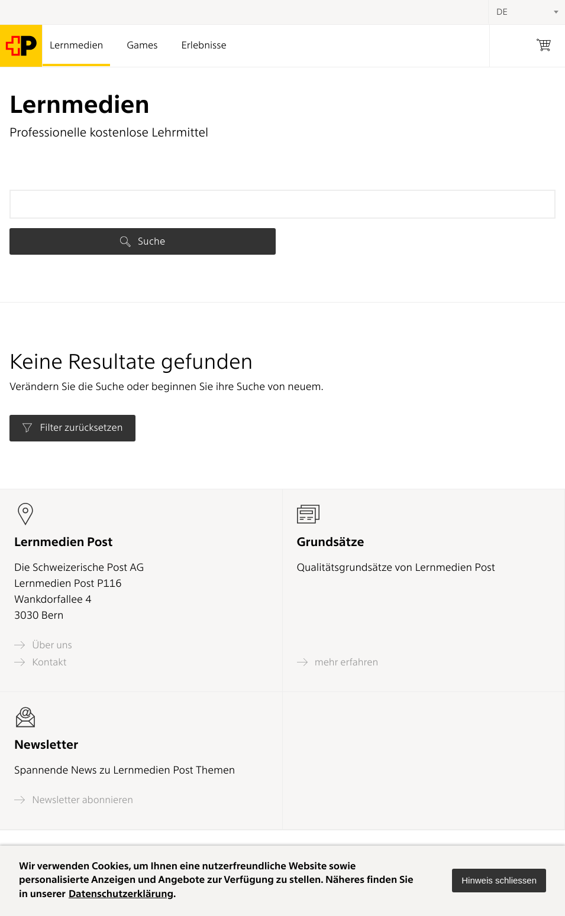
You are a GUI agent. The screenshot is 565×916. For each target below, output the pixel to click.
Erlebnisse (203, 45)
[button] (499, 880)
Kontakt (40, 662)
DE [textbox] (502, 12)
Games (142, 45)
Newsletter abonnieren (73, 799)
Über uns (43, 645)
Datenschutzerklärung (121, 894)
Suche (142, 241)
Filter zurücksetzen (72, 428)
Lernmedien (76, 45)
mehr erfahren (338, 662)
